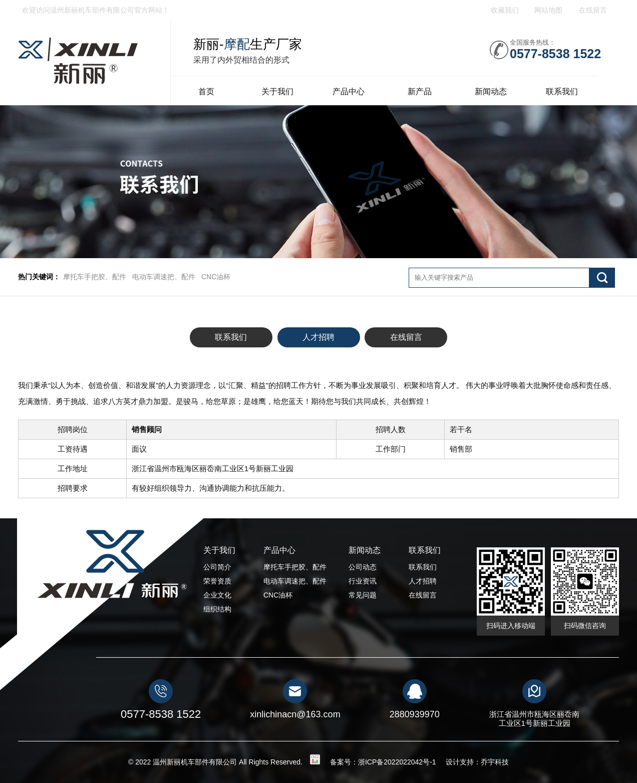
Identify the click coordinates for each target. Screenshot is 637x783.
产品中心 (349, 91)
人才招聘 (318, 337)
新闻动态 (491, 91)
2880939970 (415, 714)
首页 (206, 91)
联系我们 (562, 91)
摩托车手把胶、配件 (94, 277)
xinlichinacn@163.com (295, 714)
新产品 (420, 91)
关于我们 (277, 91)
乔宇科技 (495, 762)
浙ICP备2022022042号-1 (397, 762)
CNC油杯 (215, 277)
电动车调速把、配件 (163, 277)
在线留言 (406, 337)
